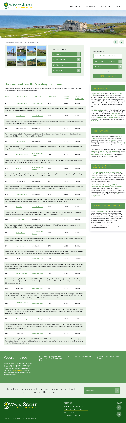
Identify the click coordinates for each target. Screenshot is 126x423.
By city (98, 67)
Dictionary (105, 6)
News (118, 6)
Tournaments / (12, 42)
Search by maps (108, 76)
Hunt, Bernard (20, 116)
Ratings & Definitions (73, 406)
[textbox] (57, 54)
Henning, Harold (21, 273)
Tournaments (74, 6)
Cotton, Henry (20, 233)
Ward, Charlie (20, 141)
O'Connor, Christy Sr (22, 303)
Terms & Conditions (72, 409)
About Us (68, 403)
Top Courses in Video (73, 416)
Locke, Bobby (20, 219)
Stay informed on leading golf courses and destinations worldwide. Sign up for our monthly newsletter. (41, 390)
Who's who (90, 6)
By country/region (105, 61)
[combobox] (66, 54)
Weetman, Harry (21, 103)
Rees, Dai (19, 168)
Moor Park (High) (37, 103)
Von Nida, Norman (22, 154)
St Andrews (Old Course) (37, 154)
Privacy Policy (70, 412)
